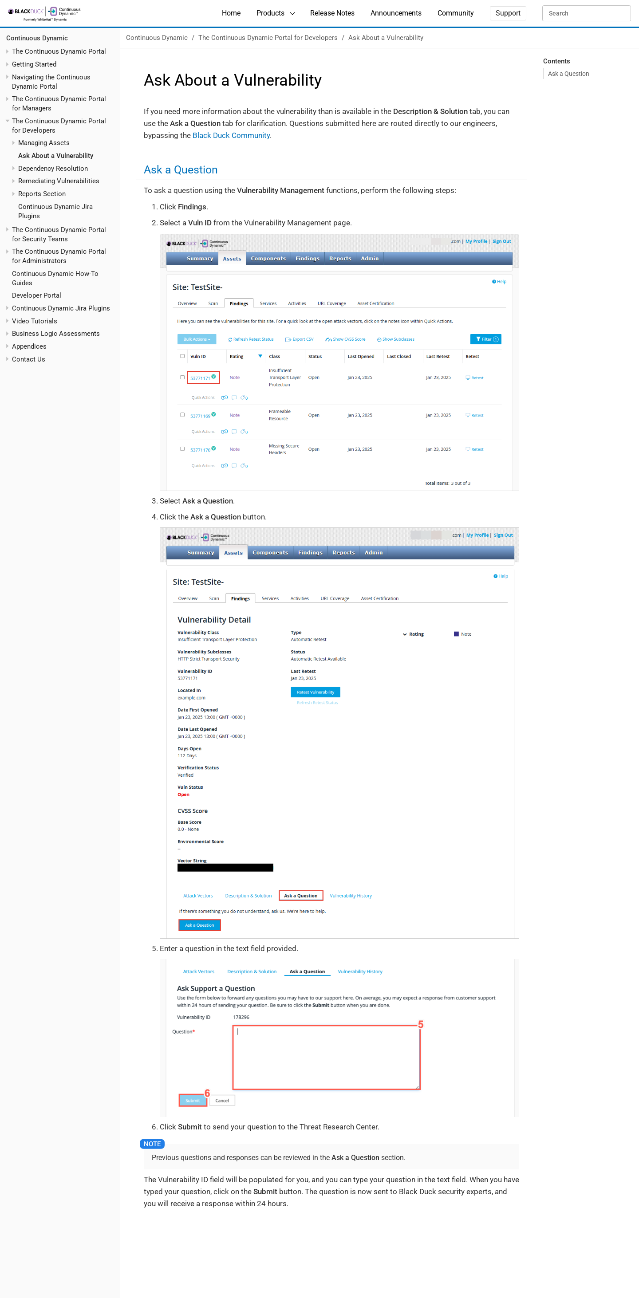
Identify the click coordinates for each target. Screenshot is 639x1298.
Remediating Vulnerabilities (58, 181)
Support (508, 13)
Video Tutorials (34, 321)
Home (231, 13)
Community (456, 13)
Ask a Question (568, 73)
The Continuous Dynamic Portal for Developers (268, 38)
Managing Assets (44, 143)
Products (270, 13)
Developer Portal (36, 295)
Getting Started (34, 64)
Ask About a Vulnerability (55, 156)
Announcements (396, 13)
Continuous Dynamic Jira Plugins (61, 308)
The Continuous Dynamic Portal (59, 51)
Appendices (29, 346)
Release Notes (332, 13)
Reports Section (42, 194)
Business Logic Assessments (56, 334)
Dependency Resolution (53, 169)
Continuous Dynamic (37, 38)
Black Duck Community (231, 135)
